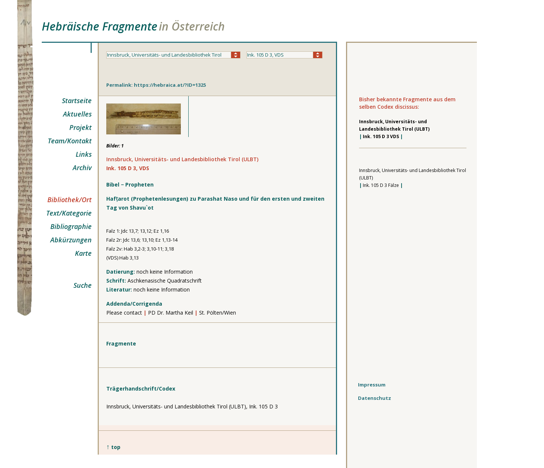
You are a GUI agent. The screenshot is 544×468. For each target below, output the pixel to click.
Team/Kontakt (70, 140)
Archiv (82, 167)
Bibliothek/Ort (69, 199)
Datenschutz (374, 398)
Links (84, 154)
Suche (82, 285)
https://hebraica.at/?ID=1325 (170, 85)
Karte (83, 253)
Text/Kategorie (69, 212)
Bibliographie (71, 226)
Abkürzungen (71, 239)
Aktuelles (77, 113)
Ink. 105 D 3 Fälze (381, 185)
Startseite (77, 100)
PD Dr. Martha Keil (171, 312)
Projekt (80, 127)
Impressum (372, 384)
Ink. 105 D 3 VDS (381, 136)
